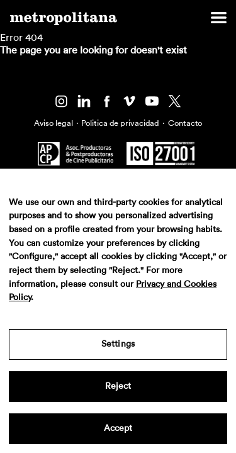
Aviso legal (53, 123)
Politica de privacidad (120, 123)
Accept (118, 428)
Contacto (185, 123)
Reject (118, 386)
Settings (118, 344)
